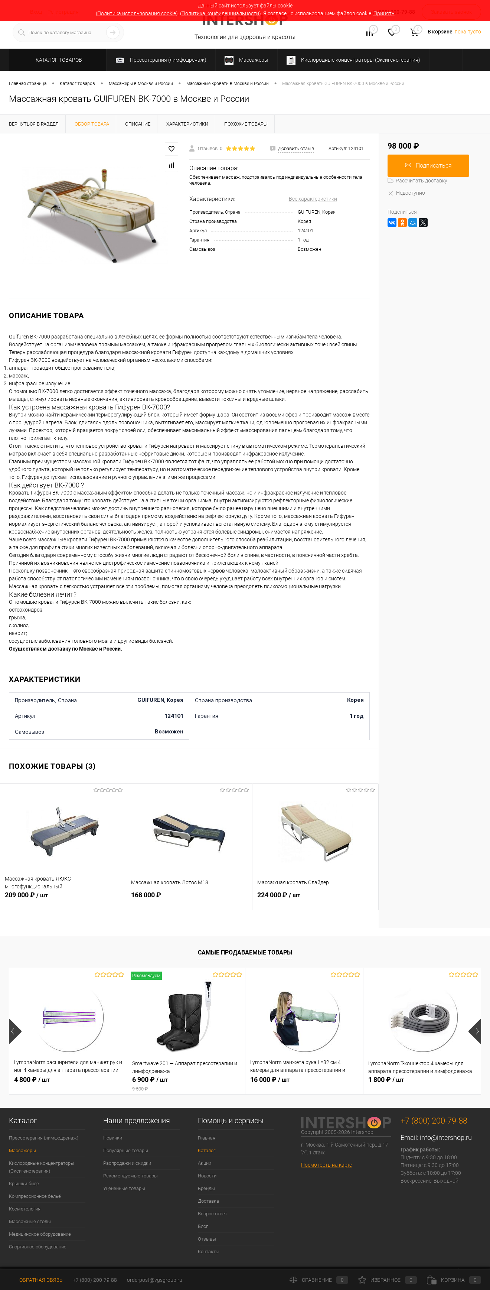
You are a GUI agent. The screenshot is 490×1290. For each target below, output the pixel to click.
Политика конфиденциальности (220, 13)
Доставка (208, 1201)
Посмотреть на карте (326, 1165)
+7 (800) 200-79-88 (95, 1280)
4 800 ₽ (32, 1079)
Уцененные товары (124, 1188)
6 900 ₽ (186, 1084)
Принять (384, 13)
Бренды (206, 1188)
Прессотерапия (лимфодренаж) (43, 1138)
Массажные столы (30, 1221)
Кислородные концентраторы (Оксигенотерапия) (41, 1167)
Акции (204, 1163)
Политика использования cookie (136, 13)
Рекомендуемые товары (130, 1176)
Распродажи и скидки (127, 1163)
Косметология (24, 1209)
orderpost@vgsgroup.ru (154, 1280)
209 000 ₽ (63, 899)
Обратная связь (36, 1280)
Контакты (208, 1251)
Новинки (112, 1138)
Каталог (206, 1150)
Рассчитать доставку (417, 181)
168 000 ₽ (189, 899)
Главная (206, 1138)
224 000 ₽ (315, 899)
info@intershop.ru (446, 1137)
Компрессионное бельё (35, 1196)
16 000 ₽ (270, 1079)
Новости (207, 1176)
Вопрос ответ (212, 1213)
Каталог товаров (57, 59)
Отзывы (207, 1239)
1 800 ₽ (386, 1079)
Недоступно (406, 193)
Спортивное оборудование (37, 1247)
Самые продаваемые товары (245, 952)
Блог (203, 1226)
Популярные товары (125, 1150)
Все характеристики (313, 199)
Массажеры (22, 1150)
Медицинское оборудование (40, 1234)
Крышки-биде (24, 1183)
